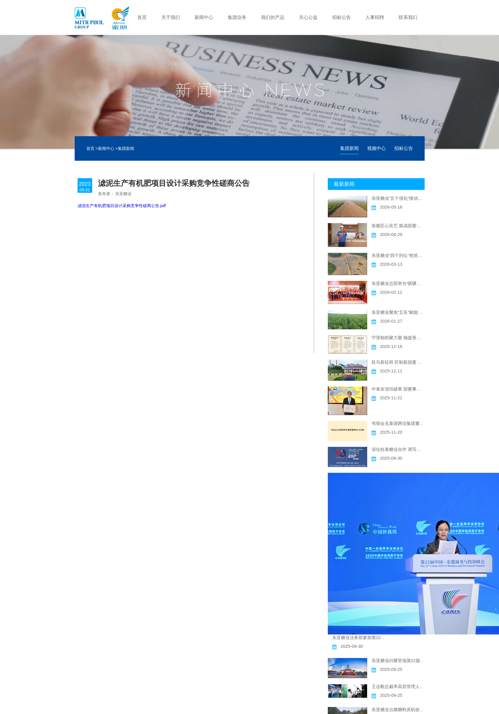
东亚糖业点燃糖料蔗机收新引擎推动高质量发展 (398, 709)
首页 (142, 17)
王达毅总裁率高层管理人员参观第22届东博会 (398, 686)
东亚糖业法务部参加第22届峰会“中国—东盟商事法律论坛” (358, 637)
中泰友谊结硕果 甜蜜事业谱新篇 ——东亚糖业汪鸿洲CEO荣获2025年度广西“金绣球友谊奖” (398, 388)
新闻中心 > (108, 148)
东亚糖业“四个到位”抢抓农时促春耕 (398, 255)
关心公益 (308, 17)
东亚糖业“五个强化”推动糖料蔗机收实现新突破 (398, 198)
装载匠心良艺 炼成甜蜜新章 (398, 225)
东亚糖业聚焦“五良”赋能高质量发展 (398, 312)
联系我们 (408, 17)
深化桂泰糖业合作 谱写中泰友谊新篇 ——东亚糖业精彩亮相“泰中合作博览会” (398, 449)
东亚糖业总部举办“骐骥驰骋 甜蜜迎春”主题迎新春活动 (398, 283)
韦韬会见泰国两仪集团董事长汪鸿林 (398, 423)
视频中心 (376, 148)
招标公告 (341, 17)
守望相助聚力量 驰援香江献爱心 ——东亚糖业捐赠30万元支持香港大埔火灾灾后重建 (398, 337)
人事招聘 (374, 17)
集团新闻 (126, 148)
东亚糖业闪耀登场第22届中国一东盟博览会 (398, 660)
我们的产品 (272, 17)
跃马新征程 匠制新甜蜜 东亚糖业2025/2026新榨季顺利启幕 (398, 362)
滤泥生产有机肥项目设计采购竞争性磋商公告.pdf (122, 205)
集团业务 (237, 17)
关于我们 (170, 17)
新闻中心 (204, 17)
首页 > (92, 148)
